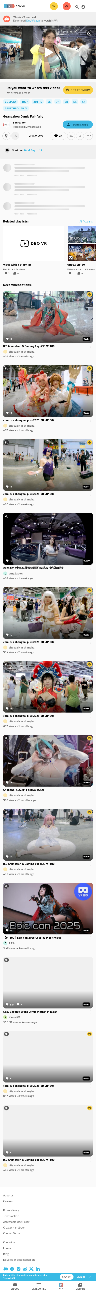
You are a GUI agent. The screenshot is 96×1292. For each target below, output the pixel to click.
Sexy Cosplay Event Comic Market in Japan (30, 1012)
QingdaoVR (16, 573)
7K (57, 102)
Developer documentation (19, 1259)
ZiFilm (12, 943)
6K (66, 102)
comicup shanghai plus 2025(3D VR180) (28, 420)
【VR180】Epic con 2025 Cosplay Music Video (32, 938)
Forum (7, 1248)
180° (24, 102)
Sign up (66, 1277)
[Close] (90, 1277)
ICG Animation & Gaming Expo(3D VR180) (29, 346)
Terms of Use (11, 1216)
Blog (6, 1254)
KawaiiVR (14, 1017)
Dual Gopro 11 (33, 150)
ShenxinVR (20, 122)
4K (83, 102)
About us (8, 1195)
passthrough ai (16, 108)
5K (75, 102)
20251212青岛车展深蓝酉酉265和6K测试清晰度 (33, 568)
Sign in (81, 1277)
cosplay (10, 102)
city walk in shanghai (22, 351)
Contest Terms (11, 1233)
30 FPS (37, 102)
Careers (8, 1201)
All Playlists (86, 221)
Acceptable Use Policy (16, 1222)
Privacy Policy (11, 1210)
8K (49, 102)
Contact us (9, 1242)
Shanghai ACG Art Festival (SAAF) (24, 790)
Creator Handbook (14, 1227)
